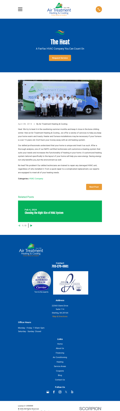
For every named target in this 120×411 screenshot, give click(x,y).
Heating (60, 362)
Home (60, 344)
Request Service (60, 58)
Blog (60, 375)
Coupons (60, 371)
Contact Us (60, 380)
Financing (60, 353)
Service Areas (60, 366)
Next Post (94, 187)
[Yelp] (72, 392)
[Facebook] (53, 392)
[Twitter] (66, 392)
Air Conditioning (60, 357)
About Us (60, 348)
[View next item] (31, 225)
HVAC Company (36, 178)
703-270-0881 (60, 266)
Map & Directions (60, 316)
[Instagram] (60, 392)
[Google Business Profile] (47, 392)
